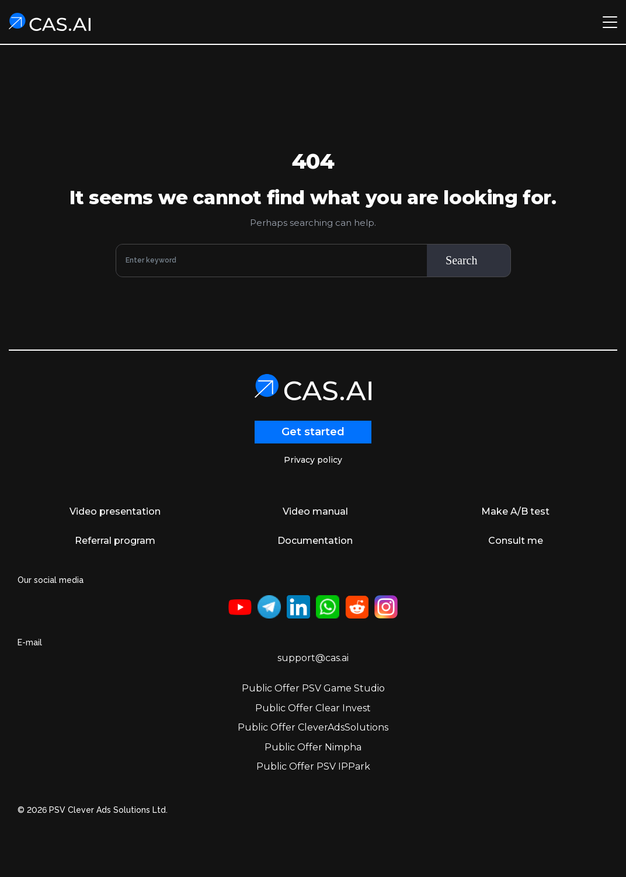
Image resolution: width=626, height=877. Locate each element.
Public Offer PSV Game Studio (313, 688)
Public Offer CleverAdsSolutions (313, 727)
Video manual (315, 511)
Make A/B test (515, 511)
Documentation (315, 540)
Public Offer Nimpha (313, 747)
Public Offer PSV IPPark (313, 766)
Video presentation (115, 511)
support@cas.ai (313, 657)
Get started (313, 431)
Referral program (115, 540)
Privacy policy (313, 460)
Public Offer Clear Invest (313, 708)
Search (461, 260)
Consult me (515, 540)
